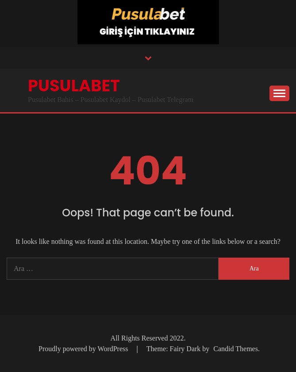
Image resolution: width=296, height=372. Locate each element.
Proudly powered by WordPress (84, 348)
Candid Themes (235, 348)
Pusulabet (74, 85)
